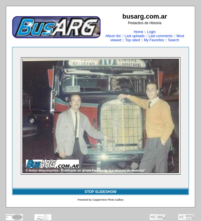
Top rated (132, 40)
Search (173, 40)
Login (151, 32)
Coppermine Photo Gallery (107, 199)
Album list (113, 36)
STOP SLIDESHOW (100, 192)
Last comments (160, 36)
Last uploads (135, 36)
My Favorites (154, 40)
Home (138, 32)
